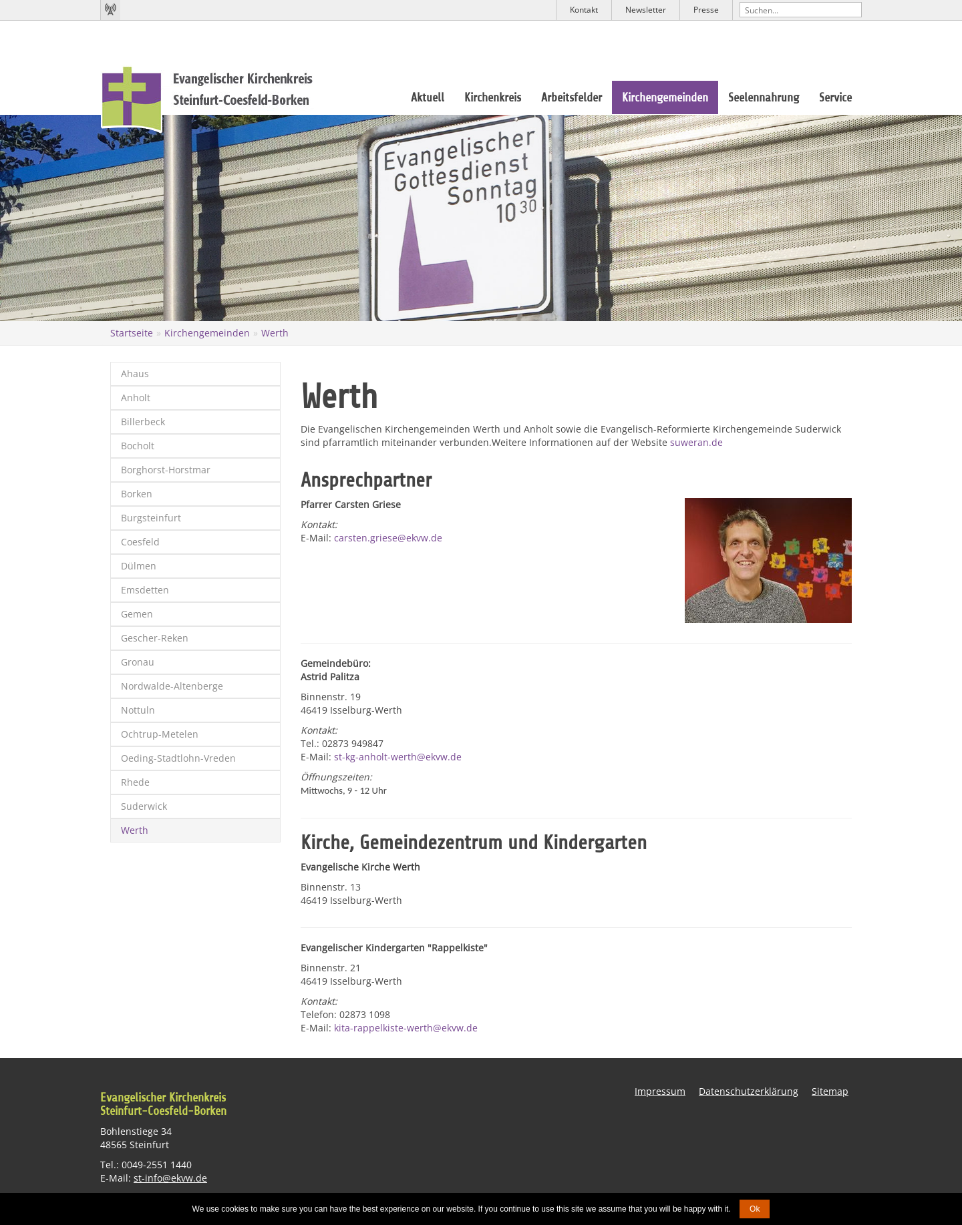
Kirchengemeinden (665, 97)
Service (835, 97)
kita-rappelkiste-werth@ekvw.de (406, 1027)
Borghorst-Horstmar (165, 469)
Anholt (135, 397)
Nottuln (138, 710)
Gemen (137, 613)
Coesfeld (140, 541)
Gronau (137, 662)
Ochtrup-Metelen (159, 734)
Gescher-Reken (154, 638)
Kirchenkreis (492, 97)
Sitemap (830, 1091)
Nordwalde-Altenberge (172, 686)
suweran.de (696, 442)
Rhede (135, 782)
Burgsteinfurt (151, 517)
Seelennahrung (763, 97)
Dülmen (138, 565)
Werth (275, 332)
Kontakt (584, 9)
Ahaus (135, 373)
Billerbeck (143, 421)
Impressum (660, 1091)
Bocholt (137, 445)
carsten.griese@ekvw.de (388, 537)
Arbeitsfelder (571, 97)
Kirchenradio (110, 10)
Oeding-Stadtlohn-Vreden (178, 758)
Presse (706, 9)
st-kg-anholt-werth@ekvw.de (398, 756)
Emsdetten (145, 589)
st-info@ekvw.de (170, 1178)
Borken (136, 493)
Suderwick (144, 806)
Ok (755, 1209)
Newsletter (645, 9)
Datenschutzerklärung (748, 1091)
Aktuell (427, 97)
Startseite (131, 332)
